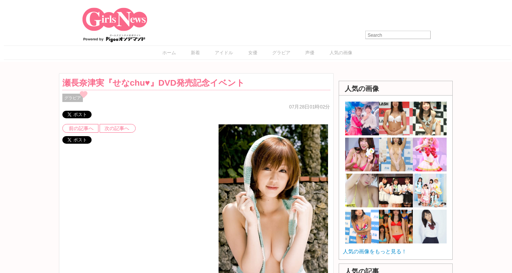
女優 (252, 52)
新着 (195, 52)
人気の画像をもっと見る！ (375, 251)
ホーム (169, 52)
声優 (309, 52)
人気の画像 (341, 52)
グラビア (281, 52)
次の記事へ (117, 128)
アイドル (224, 52)
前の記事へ (81, 128)
